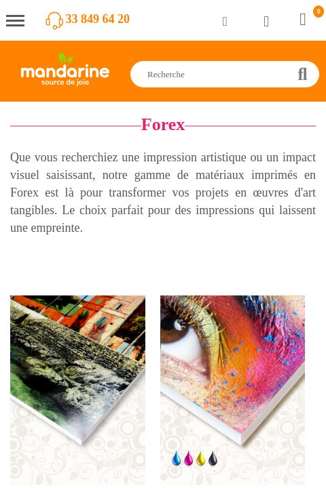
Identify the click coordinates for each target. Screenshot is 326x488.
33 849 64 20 (98, 19)
